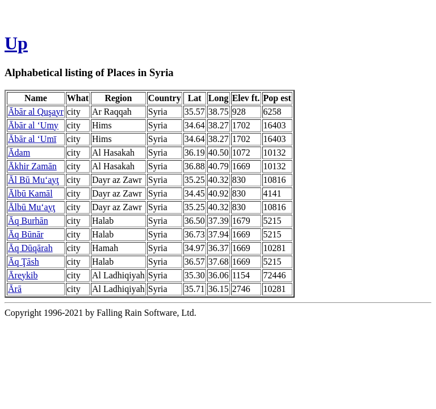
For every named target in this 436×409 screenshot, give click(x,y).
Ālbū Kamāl (30, 193)
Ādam (19, 152)
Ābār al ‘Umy (33, 125)
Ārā (15, 289)
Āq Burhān (28, 221)
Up (16, 43)
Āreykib (22, 275)
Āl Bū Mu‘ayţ (33, 180)
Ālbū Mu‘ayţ (31, 207)
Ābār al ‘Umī (32, 139)
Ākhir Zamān (32, 166)
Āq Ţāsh (23, 261)
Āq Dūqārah (30, 248)
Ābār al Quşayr (36, 111)
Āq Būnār (26, 234)
